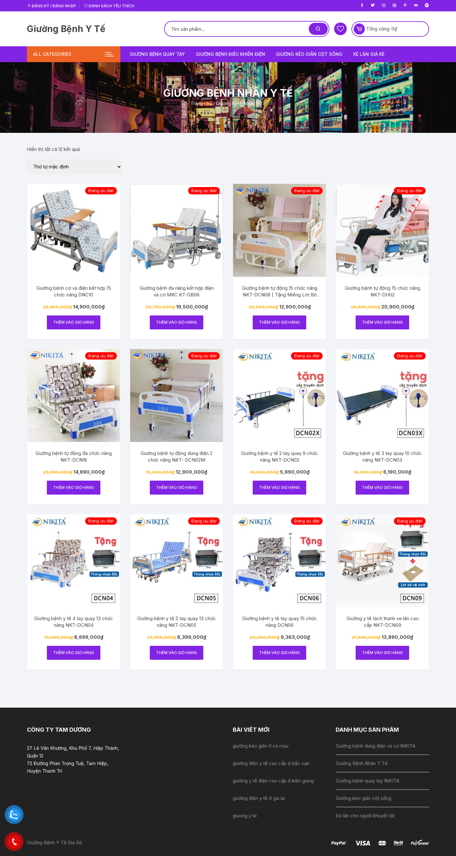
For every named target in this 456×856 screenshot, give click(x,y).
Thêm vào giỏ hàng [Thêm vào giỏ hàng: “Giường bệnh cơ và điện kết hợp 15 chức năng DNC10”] (73, 322)
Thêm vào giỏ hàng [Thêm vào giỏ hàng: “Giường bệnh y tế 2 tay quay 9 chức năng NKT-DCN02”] (279, 487)
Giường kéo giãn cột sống (309, 54)
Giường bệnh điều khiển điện (230, 54)
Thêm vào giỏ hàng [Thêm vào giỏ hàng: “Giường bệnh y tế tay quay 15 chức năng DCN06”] (279, 652)
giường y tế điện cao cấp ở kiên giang (273, 781)
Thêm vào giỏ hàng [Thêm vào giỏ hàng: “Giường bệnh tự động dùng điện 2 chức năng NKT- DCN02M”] (176, 487)
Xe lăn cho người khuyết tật (365, 816)
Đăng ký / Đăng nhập (51, 5)
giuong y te (245, 816)
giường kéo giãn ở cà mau (260, 746)
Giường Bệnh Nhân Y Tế (362, 763)
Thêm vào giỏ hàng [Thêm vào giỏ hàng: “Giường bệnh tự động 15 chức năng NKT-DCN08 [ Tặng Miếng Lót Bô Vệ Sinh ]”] (279, 322)
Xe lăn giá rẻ (368, 54)
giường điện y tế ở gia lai (259, 798)
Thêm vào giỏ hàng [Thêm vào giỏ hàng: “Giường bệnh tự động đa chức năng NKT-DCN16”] (73, 487)
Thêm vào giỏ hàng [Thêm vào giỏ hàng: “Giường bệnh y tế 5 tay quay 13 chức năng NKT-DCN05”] (176, 652)
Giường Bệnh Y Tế (66, 28)
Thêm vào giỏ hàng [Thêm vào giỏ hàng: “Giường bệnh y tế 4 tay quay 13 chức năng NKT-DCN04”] (73, 652)
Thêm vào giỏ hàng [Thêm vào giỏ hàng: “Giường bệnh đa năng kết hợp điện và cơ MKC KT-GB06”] (176, 322)
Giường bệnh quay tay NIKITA (367, 781)
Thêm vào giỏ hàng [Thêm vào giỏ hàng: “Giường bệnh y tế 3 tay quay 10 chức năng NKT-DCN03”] (382, 487)
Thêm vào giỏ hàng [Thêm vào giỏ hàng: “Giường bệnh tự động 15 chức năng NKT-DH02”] (382, 322)
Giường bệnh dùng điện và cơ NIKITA (375, 746)
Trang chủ (201, 103)
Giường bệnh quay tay (157, 54)
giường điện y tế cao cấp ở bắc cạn (271, 763)
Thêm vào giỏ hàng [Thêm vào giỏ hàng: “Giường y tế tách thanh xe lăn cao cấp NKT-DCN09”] (382, 652)
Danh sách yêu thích (109, 5)
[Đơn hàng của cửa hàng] (74, 166)
